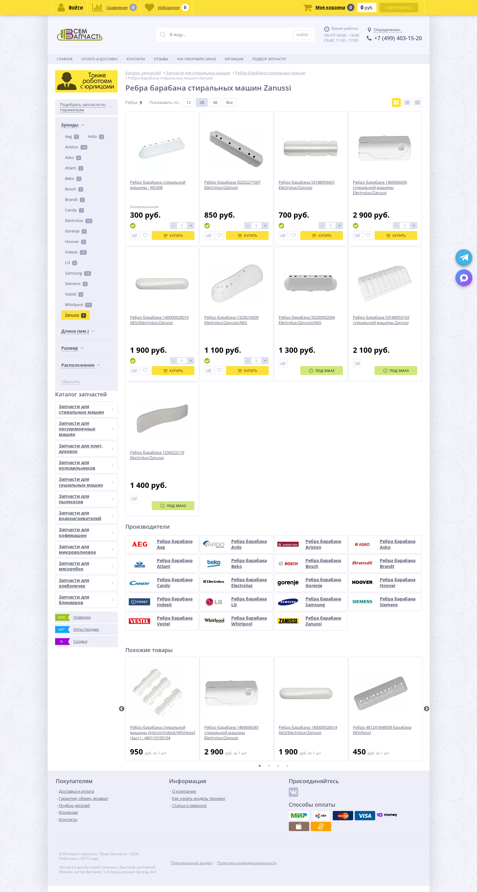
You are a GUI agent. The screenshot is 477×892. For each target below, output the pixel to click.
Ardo (96, 136)
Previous (122, 709)
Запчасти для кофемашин (86, 532)
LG (71, 262)
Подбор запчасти (269, 59)
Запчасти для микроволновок (86, 549)
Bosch (74, 189)
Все (229, 102)
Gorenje (76, 231)
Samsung (78, 273)
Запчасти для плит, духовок (86, 448)
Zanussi (75, 315)
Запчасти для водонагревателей (86, 515)
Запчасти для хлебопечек (86, 583)
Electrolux (78, 220)
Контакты (136, 59)
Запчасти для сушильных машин (86, 482)
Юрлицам (234, 59)
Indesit (76, 252)
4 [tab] (287, 766)
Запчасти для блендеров (86, 599)
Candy (74, 210)
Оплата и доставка (99, 59)
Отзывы (161, 59)
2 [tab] (269, 766)
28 (202, 102)
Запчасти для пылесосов (86, 499)
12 (188, 102)
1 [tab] (260, 766)
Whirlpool (78, 304)
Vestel (74, 294)
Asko (73, 157)
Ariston (76, 147)
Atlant (74, 168)
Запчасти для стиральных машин (86, 409)
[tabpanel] (162, 709)
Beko (73, 178)
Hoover (75, 241)
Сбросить (70, 381)
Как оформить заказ (196, 59)
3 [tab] (278, 766)
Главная (64, 59)
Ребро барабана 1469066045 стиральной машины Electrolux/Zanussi (231, 732)
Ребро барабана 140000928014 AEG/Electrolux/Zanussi (308, 730)
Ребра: (131, 102)
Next (426, 709)
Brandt (75, 199)
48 (215, 102)
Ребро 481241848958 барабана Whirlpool (382, 730)
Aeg (72, 136)
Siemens (76, 283)
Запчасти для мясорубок (86, 566)
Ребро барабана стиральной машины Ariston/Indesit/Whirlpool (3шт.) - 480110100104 (162, 732)
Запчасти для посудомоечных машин (86, 428)
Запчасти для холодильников (86, 465)
